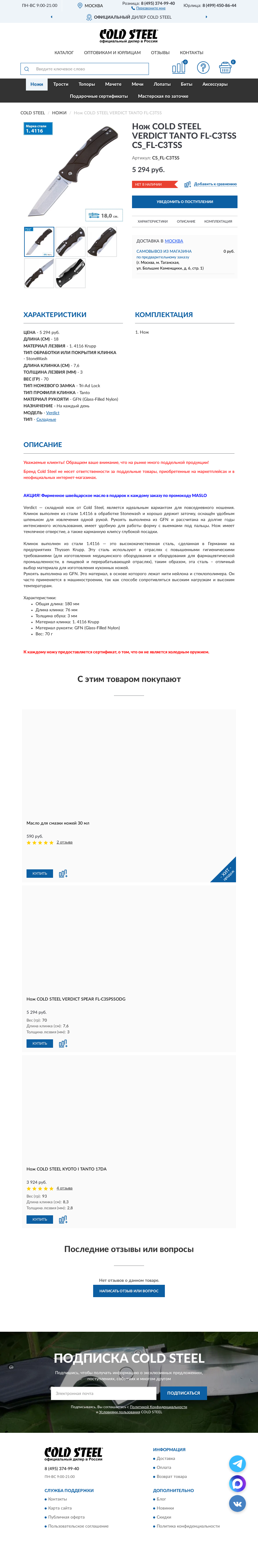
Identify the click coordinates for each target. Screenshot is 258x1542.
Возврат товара (172, 1456)
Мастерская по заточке (163, 96)
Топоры (87, 84)
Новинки (165, 1487)
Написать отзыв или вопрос (129, 1270)
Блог (161, 1478)
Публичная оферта (66, 1496)
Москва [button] (174, 241)
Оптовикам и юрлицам (112, 53)
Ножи (36, 84)
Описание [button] (186, 221)
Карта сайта (60, 1487)
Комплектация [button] (218, 221)
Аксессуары (215, 84)
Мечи (137, 84)
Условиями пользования (119, 1391)
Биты (186, 84)
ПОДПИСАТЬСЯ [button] (183, 1373)
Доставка (166, 1438)
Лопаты (162, 84)
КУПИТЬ (40, 853)
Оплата (164, 1447)
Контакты (191, 53)
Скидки (164, 1496)
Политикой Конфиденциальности (158, 1386)
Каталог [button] (64, 53)
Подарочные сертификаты (99, 96)
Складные (46, 420)
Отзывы (160, 53)
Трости (60, 84)
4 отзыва (65, 1168)
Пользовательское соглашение (78, 1505)
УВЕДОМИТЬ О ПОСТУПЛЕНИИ (185, 202)
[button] (148, 8)
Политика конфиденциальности (188, 1505)
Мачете (113, 84)
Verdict (52, 413)
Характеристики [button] (153, 221)
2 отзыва (65, 842)
